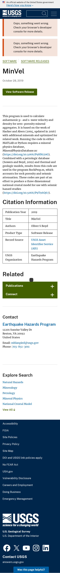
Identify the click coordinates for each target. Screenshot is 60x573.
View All (9, 409)
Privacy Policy (11, 444)
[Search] (44, 13)
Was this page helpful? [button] (31, 569)
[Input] (37, 13)
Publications (14, 285)
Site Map (8, 451)
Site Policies (10, 437)
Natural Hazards (13, 382)
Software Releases (35, 61)
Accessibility (10, 423)
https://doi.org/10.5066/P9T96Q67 (26, 192)
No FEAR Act (10, 464)
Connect (11, 294)
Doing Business (12, 492)
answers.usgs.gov (13, 562)
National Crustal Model (17, 404)
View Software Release (20, 91)
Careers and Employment (18, 485)
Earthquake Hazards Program (29, 324)
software (10, 61)
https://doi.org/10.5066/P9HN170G (26, 154)
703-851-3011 (20, 346)
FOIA (6, 430)
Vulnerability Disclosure (17, 478)
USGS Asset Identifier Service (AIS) (42, 244)
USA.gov (8, 471)
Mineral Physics (13, 398)
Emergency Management (17, 498)
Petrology (9, 393)
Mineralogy (10, 387)
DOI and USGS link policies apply (22, 457)
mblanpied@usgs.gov (25, 342)
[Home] (12, 16)
